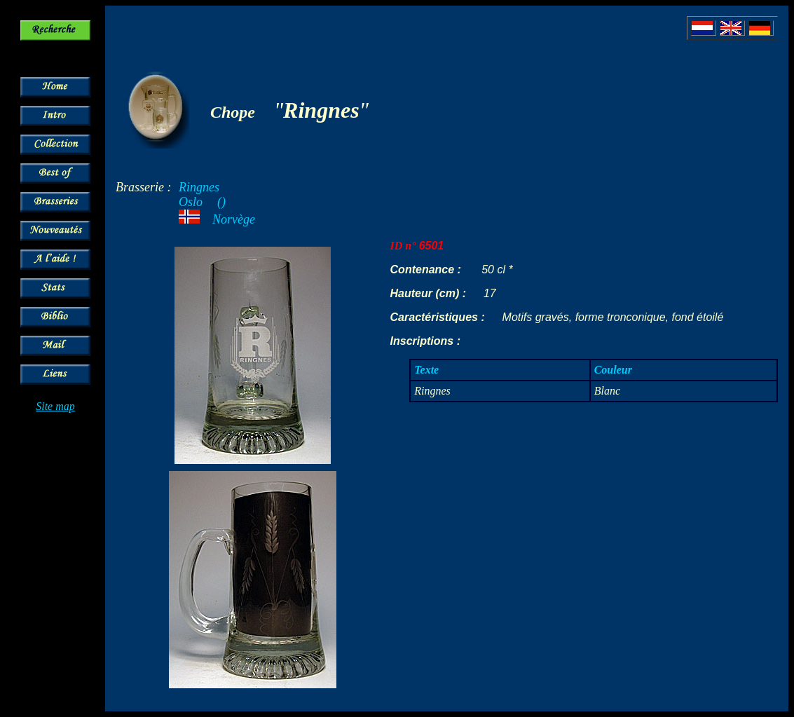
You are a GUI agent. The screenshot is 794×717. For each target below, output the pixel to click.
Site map (55, 406)
